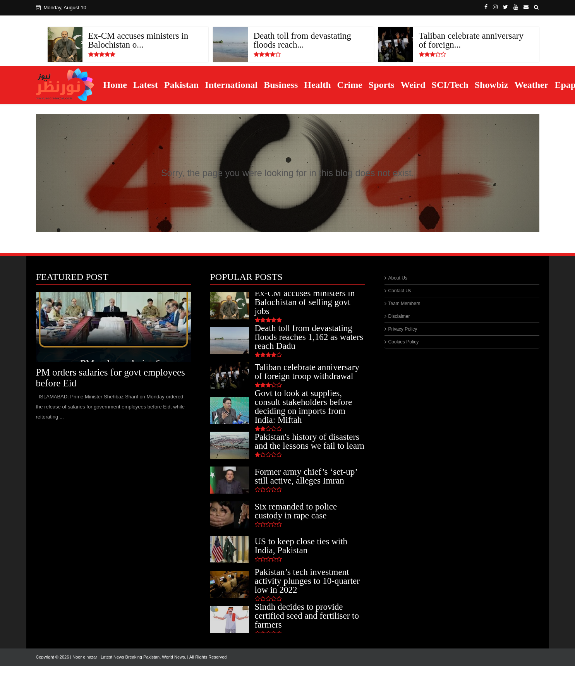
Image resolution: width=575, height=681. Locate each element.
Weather (531, 85)
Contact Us (399, 290)
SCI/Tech (450, 85)
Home (115, 85)
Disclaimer (399, 316)
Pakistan (181, 85)
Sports (382, 85)
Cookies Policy (403, 342)
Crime (349, 85)
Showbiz (491, 85)
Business (281, 85)
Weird (413, 85)
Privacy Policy (402, 329)
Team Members (404, 303)
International (231, 85)
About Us (397, 278)
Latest (145, 85)
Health (317, 85)
